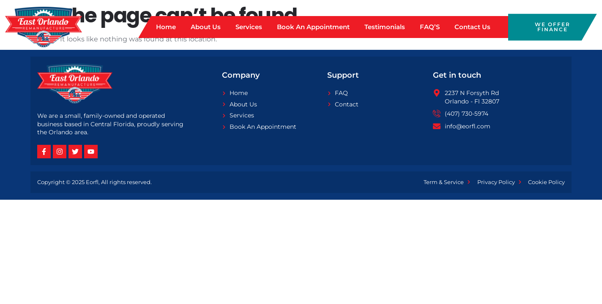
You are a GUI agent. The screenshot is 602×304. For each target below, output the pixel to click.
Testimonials (384, 27)
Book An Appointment (313, 27)
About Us (206, 27)
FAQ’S (430, 27)
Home (166, 27)
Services (248, 27)
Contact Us (472, 27)
